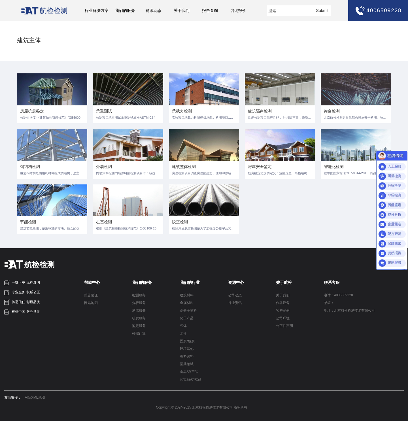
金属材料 (187, 303)
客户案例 (283, 310)
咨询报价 (238, 10)
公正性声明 (284, 326)
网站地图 (91, 303)
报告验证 (91, 295)
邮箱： (329, 303)
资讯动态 (153, 10)
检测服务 (139, 295)
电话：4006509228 (338, 295)
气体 (183, 326)
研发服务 (139, 318)
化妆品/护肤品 (190, 379)
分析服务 (139, 303)
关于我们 (182, 10)
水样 (183, 333)
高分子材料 (188, 310)
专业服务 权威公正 (22, 292)
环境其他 (187, 349)
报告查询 (210, 10)
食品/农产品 (189, 372)
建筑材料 (187, 295)
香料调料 (187, 356)
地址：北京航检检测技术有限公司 (349, 310)
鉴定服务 (139, 326)
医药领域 (187, 364)
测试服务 (139, 310)
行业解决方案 (97, 10)
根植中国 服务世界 (22, 311)
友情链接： (12, 397)
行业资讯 (235, 303)
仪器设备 (283, 303)
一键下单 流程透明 (22, 283)
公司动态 (235, 295)
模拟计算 (139, 333)
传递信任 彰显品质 (22, 302)
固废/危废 (187, 341)
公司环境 (283, 318)
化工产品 (187, 318)
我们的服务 (125, 10)
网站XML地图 (34, 397)
